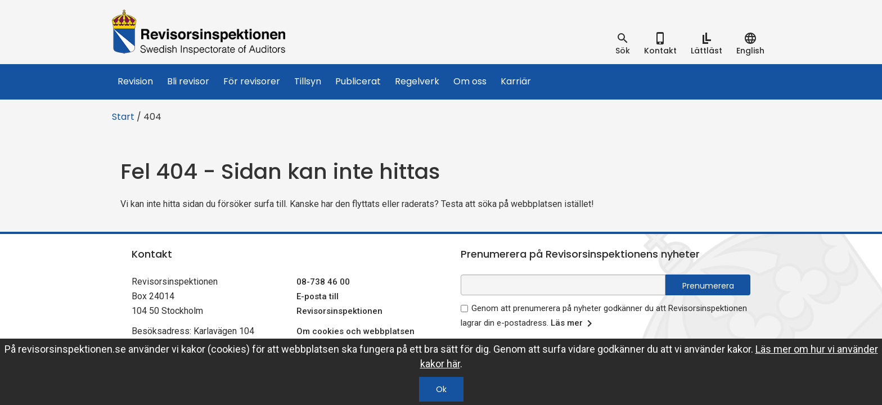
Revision (135, 81)
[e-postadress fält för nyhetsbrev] (563, 284)
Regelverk (417, 81)
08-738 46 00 (323, 282)
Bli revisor (188, 81)
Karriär (516, 81)
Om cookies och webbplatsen (355, 331)
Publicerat (358, 81)
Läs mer (573, 323)
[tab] (623, 44)
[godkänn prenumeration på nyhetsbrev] (464, 308)
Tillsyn (307, 81)
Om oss (470, 81)
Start (123, 116)
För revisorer (251, 81)
